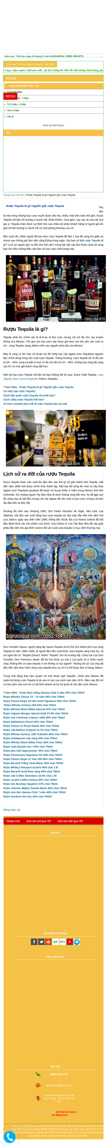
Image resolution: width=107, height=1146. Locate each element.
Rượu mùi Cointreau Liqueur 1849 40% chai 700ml (34, 717)
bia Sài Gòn (74, 1125)
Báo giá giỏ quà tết (39, 821)
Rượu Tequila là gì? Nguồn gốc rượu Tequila (35, 205)
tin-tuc (20, 195)
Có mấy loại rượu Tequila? (19, 391)
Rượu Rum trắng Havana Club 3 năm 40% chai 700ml (51, 692)
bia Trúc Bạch (48, 1125)
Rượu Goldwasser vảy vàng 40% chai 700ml (30, 738)
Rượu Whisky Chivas (44, 1129)
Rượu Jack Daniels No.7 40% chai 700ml (28, 746)
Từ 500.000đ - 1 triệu (17, 98)
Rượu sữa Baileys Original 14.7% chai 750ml (30, 729)
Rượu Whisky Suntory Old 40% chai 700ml (30, 705)
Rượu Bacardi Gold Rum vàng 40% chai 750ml (31, 771)
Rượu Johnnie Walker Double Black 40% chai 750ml (35, 788)
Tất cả (10, 116)
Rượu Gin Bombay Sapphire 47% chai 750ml (30, 783)
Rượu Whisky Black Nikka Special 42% (34, 709)
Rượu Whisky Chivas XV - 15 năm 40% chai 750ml (33, 696)
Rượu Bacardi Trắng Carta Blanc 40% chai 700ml (33, 763)
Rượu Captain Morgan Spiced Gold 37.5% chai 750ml (35, 713)
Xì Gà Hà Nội (80, 1132)
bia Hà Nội (61, 1125)
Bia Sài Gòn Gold (63, 1132)
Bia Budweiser (96, 1132)
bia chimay (62, 1129)
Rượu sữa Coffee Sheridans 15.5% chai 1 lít (30, 775)
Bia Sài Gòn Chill (44, 1132)
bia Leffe (73, 1129)
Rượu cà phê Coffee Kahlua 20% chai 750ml (30, 779)
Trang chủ (8, 195)
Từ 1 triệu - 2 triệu (16, 104)
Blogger (60, 125)
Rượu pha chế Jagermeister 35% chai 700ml (30, 750)
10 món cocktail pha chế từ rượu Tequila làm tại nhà (35, 403)
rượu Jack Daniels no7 (91, 1129)
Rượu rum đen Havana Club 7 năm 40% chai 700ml (34, 792)
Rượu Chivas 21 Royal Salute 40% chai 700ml (31, 725)
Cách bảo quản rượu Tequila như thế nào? (29, 395)
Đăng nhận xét (11, 809)
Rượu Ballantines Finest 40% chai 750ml (28, 721)
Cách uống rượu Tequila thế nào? (23, 399)
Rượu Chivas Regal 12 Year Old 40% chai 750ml (32, 759)
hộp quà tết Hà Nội (77, 1136)
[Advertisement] (53, 27)
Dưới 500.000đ (14, 92)
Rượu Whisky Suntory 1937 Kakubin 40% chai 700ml (35, 734)
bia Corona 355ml (38, 1136)
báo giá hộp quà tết (70, 821)
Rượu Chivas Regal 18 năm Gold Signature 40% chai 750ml (39, 701)
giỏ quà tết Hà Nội (57, 1136)
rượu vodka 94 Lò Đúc (92, 1125)
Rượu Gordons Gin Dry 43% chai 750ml (27, 796)
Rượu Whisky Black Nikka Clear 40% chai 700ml (32, 742)
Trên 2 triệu (13, 110)
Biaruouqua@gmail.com (59, 1085)
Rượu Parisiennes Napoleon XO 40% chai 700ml (32, 754)
